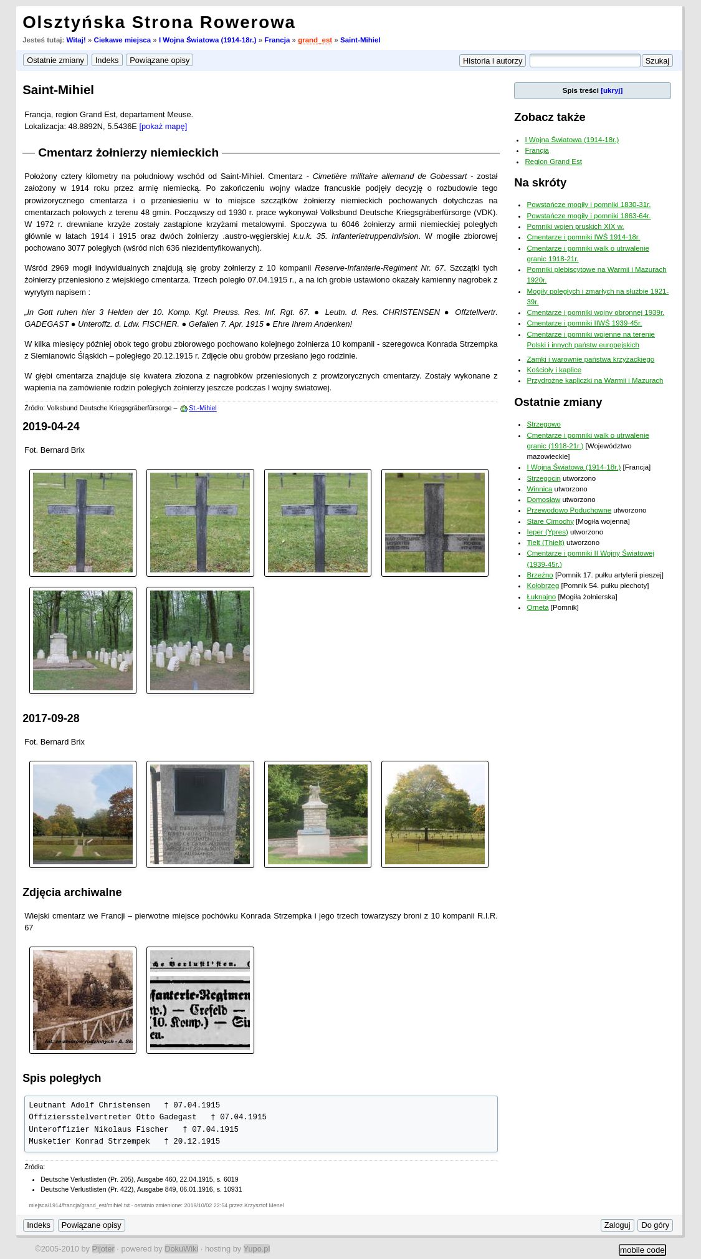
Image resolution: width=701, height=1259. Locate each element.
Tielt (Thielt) (545, 542)
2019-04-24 (51, 426)
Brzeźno (540, 575)
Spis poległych (61, 1078)
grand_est (315, 40)
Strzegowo (543, 424)
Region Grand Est (553, 161)
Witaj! (76, 40)
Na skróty (540, 182)
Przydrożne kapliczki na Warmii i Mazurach (595, 380)
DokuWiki (181, 1248)
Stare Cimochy (550, 521)
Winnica (539, 489)
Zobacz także (550, 116)
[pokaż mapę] (163, 126)
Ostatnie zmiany (558, 401)
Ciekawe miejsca (122, 40)
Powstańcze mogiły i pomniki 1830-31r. (589, 204)
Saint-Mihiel (360, 40)
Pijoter (103, 1248)
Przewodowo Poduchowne (569, 510)
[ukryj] (611, 90)
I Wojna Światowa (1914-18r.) (208, 40)
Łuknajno (541, 597)
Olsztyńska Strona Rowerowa (159, 22)
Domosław (543, 499)
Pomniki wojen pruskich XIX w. (575, 226)
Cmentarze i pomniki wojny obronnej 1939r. (595, 312)
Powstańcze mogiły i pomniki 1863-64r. (589, 215)
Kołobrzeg (543, 585)
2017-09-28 (51, 718)
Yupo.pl (257, 1248)
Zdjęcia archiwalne (72, 892)
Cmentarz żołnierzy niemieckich (128, 152)
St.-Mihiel (202, 408)
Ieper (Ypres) (547, 532)
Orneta (537, 607)
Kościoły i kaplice (554, 370)
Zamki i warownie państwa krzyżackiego (590, 359)
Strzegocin (543, 478)
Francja (277, 40)
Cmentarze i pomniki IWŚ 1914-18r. (583, 237)
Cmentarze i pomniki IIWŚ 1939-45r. (584, 323)
